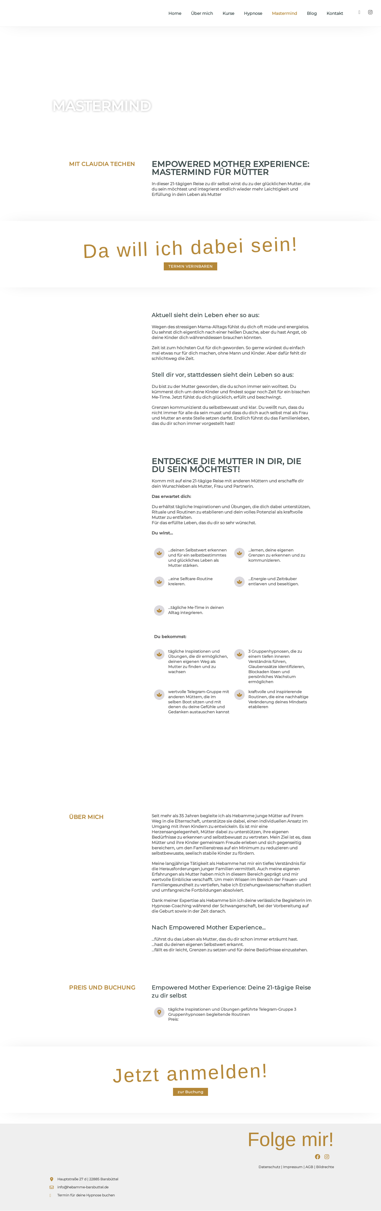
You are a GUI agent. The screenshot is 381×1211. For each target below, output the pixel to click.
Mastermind (284, 13)
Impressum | (293, 1167)
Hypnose (253, 13)
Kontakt (335, 13)
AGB (309, 1167)
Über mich (202, 13)
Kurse (228, 13)
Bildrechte (325, 1167)
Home (174, 13)
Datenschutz (269, 1167)
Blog (312, 13)
